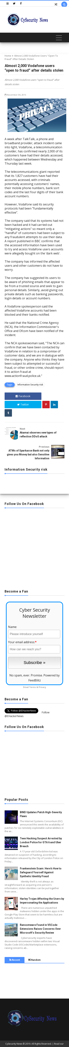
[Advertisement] (34, 547)
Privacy (42, 687)
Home (8, 55)
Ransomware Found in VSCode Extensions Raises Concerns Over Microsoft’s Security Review (40, 928)
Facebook (23, 396)
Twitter (23, 404)
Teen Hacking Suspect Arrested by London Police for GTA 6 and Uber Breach (41, 842)
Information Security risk (30, 384)
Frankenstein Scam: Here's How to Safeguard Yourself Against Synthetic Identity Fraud (40, 872)
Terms (32, 687)
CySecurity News (13, 1043)
